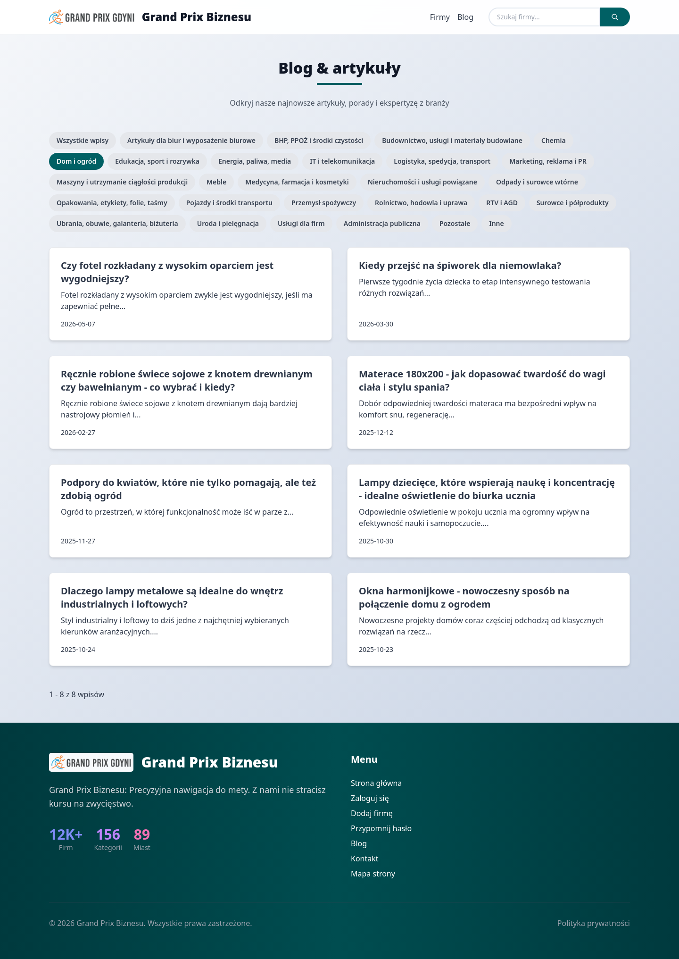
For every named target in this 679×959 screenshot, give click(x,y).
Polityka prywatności (593, 923)
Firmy (440, 17)
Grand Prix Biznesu (196, 17)
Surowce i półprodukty (573, 202)
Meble (216, 181)
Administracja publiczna (382, 223)
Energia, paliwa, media (254, 161)
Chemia (553, 140)
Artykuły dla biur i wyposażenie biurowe (191, 140)
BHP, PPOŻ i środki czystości (318, 140)
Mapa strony (373, 873)
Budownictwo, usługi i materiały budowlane (452, 140)
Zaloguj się (370, 798)
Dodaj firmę (372, 813)
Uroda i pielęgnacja (228, 223)
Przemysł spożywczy (323, 202)
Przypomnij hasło (381, 828)
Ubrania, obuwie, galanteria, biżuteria (117, 223)
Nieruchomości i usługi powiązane (422, 181)
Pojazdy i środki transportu (229, 202)
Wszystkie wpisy (82, 140)
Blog (465, 17)
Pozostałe (455, 223)
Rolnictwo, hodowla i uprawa (421, 202)
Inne (496, 223)
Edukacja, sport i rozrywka (157, 161)
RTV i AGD (502, 202)
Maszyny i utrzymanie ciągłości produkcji (122, 181)
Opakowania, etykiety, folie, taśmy (112, 202)
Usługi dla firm (301, 223)
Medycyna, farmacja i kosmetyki (296, 181)
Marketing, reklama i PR (547, 161)
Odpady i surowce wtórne (537, 181)
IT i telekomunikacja (342, 161)
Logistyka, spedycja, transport (442, 161)
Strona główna (376, 783)
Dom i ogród (76, 161)
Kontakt (365, 858)
